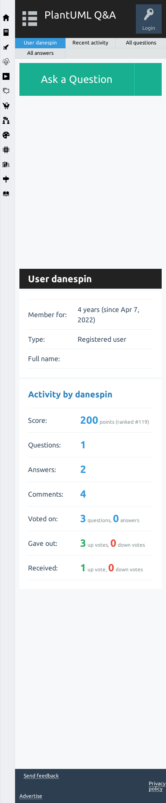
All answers (40, 53)
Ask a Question (77, 79)
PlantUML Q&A (80, 15)
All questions (141, 42)
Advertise (30, 796)
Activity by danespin (70, 394)
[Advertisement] (83, 179)
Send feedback (41, 775)
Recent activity (90, 42)
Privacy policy (157, 786)
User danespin (40, 42)
